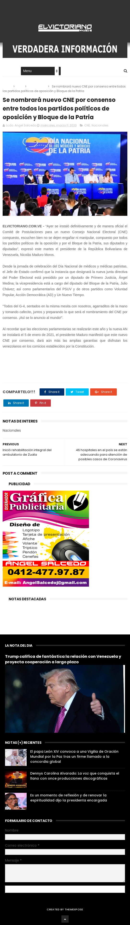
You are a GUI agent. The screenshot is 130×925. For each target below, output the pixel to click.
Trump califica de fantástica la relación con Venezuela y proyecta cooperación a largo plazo (63, 659)
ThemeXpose (74, 909)
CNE (20, 86)
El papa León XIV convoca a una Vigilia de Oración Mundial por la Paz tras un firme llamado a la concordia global (74, 756)
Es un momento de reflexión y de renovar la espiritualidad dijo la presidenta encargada (68, 798)
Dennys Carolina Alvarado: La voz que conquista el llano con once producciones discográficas (74, 776)
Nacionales (37, 86)
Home (7, 71)
